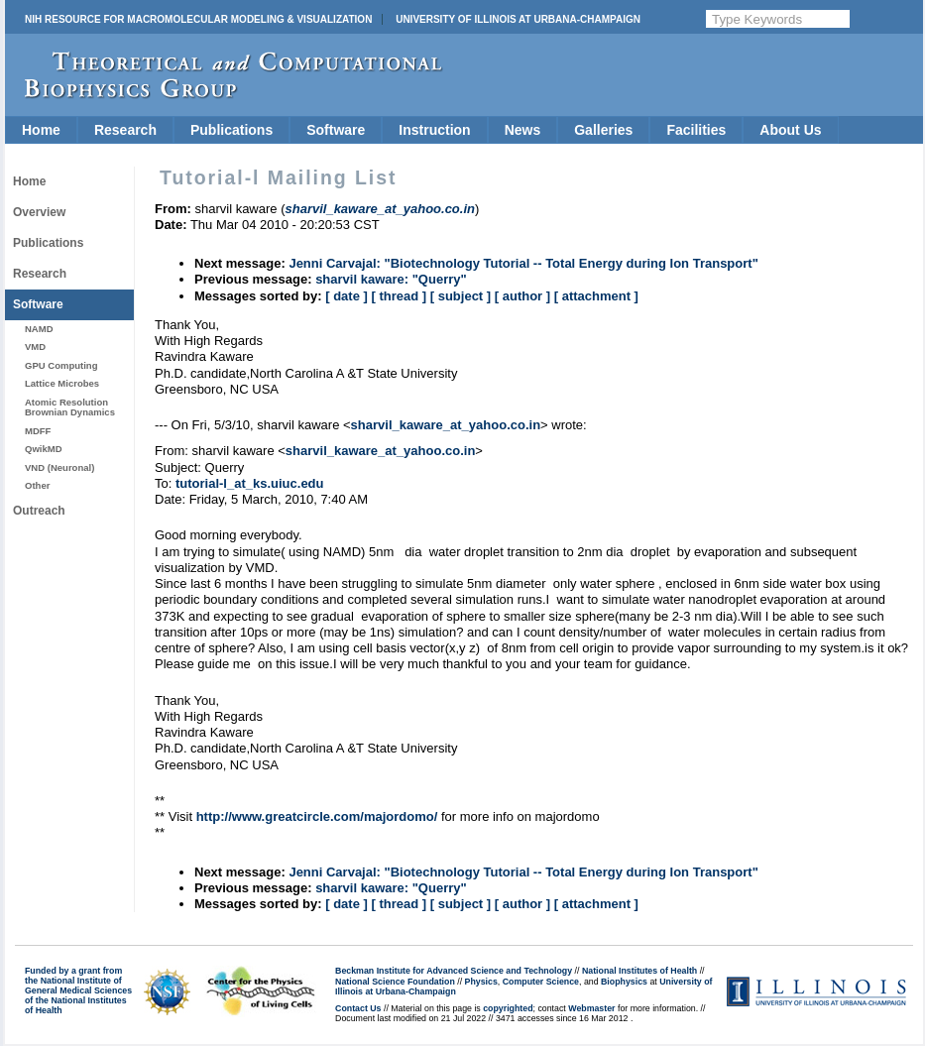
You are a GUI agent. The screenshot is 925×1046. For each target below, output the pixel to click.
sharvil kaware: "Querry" (391, 279)
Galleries (603, 130)
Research (125, 130)
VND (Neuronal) (59, 467)
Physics (481, 982)
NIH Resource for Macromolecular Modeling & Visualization (198, 19)
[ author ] (522, 296)
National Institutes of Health (639, 971)
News (523, 130)
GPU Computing (61, 365)
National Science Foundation (395, 982)
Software (335, 130)
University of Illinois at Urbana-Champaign (518, 19)
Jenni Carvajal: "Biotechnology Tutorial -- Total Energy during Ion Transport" (523, 263)
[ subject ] (460, 296)
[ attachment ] (596, 296)
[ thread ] (398, 296)
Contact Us (358, 1008)
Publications (231, 130)
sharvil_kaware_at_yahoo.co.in (445, 424)
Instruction (434, 130)
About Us (790, 130)
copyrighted (507, 1008)
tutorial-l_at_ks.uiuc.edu (249, 483)
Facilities (696, 130)
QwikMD (43, 448)
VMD (35, 346)
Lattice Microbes (62, 383)
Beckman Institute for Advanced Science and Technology (453, 971)
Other (37, 485)
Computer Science (541, 982)
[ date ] (346, 296)
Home (41, 130)
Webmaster (591, 1008)
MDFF (38, 430)
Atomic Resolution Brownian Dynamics (70, 407)
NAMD (39, 328)
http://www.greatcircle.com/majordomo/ (317, 816)
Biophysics (624, 982)
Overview (39, 212)
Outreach (39, 511)
